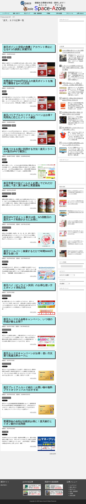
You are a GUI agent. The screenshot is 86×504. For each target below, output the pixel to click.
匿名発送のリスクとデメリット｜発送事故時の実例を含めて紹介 (76, 212)
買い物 (9, 57)
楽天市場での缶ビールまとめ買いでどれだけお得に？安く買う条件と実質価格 (28, 184)
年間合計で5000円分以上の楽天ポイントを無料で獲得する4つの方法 (28, 82)
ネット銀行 (5, 431)
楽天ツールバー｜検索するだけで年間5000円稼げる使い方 (28, 252)
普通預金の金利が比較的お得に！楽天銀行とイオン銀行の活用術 (27, 422)
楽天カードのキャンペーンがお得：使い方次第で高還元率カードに (27, 354)
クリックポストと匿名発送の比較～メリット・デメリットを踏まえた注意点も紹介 (76, 202)
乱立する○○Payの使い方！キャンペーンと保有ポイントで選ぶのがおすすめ (76, 232)
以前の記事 (53, 453)
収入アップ (27, 13)
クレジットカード (6, 125)
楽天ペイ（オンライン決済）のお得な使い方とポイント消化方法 (27, 286)
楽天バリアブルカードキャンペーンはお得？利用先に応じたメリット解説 (28, 116)
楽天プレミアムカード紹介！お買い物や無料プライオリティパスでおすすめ (27, 388)
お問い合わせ (80, 13)
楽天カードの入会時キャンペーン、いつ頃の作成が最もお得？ (27, 320)
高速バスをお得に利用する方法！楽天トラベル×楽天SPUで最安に (27, 150)
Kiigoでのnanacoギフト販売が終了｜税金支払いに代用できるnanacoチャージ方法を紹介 (76, 252)
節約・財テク (16, 13)
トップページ (5, 13)
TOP (6, 17)
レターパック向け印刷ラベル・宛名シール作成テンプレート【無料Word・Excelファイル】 (76, 242)
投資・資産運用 (38, 13)
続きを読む (33, 72)
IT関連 (48, 13)
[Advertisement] (28, 33)
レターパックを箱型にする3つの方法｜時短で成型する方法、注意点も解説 (73, 67)
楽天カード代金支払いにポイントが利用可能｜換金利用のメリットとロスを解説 (76, 192)
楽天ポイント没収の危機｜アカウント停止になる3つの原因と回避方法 (27, 48)
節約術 (4, 57)
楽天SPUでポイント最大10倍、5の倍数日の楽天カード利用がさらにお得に (27, 218)
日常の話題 (59, 13)
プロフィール (69, 13)
